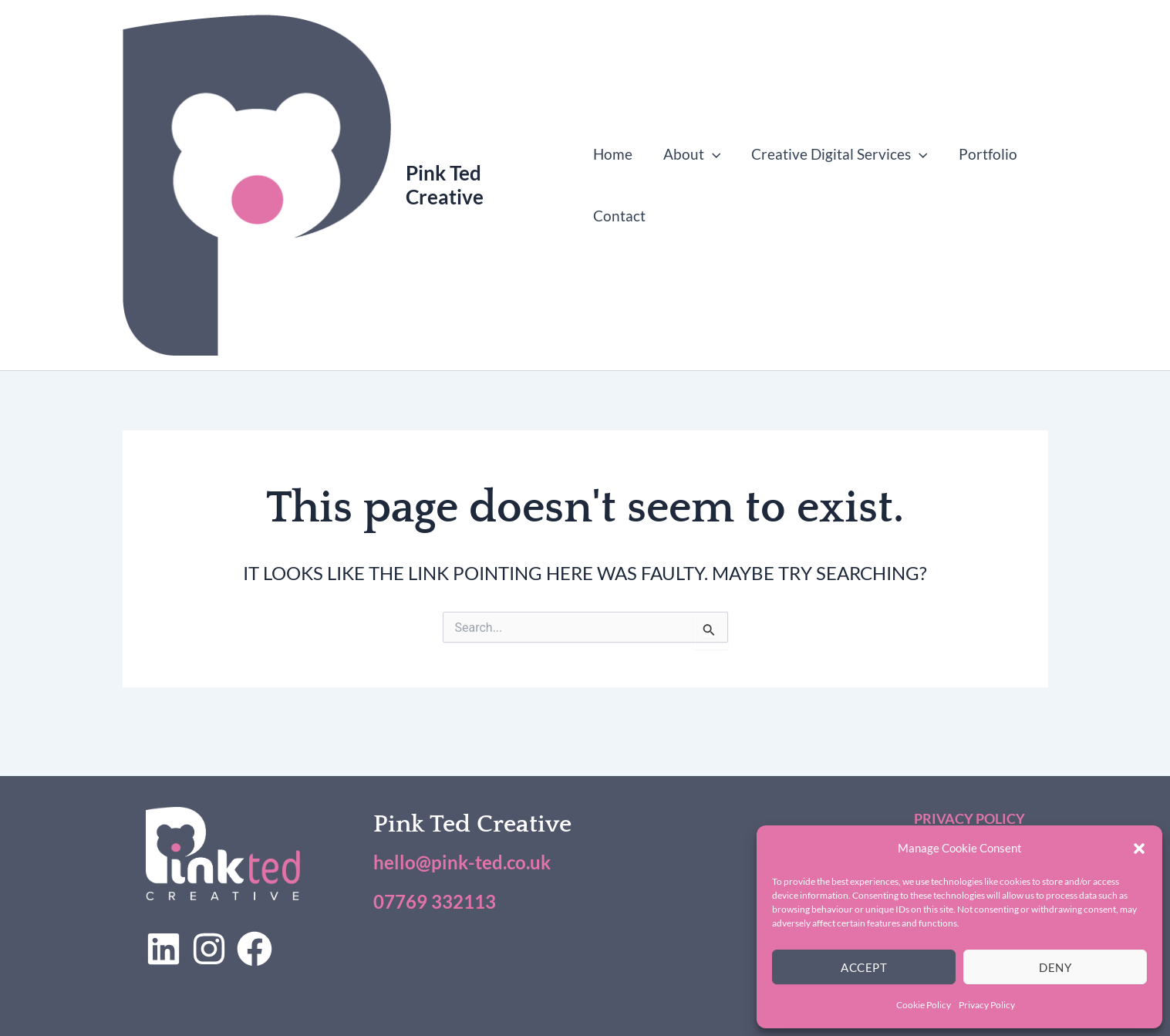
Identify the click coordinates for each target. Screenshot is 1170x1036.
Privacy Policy (987, 1005)
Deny (1055, 967)
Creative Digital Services (837, 154)
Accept (864, 967)
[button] (1139, 848)
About (691, 154)
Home (612, 154)
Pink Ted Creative (445, 184)
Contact (619, 215)
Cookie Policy (923, 1005)
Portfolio (984, 154)
